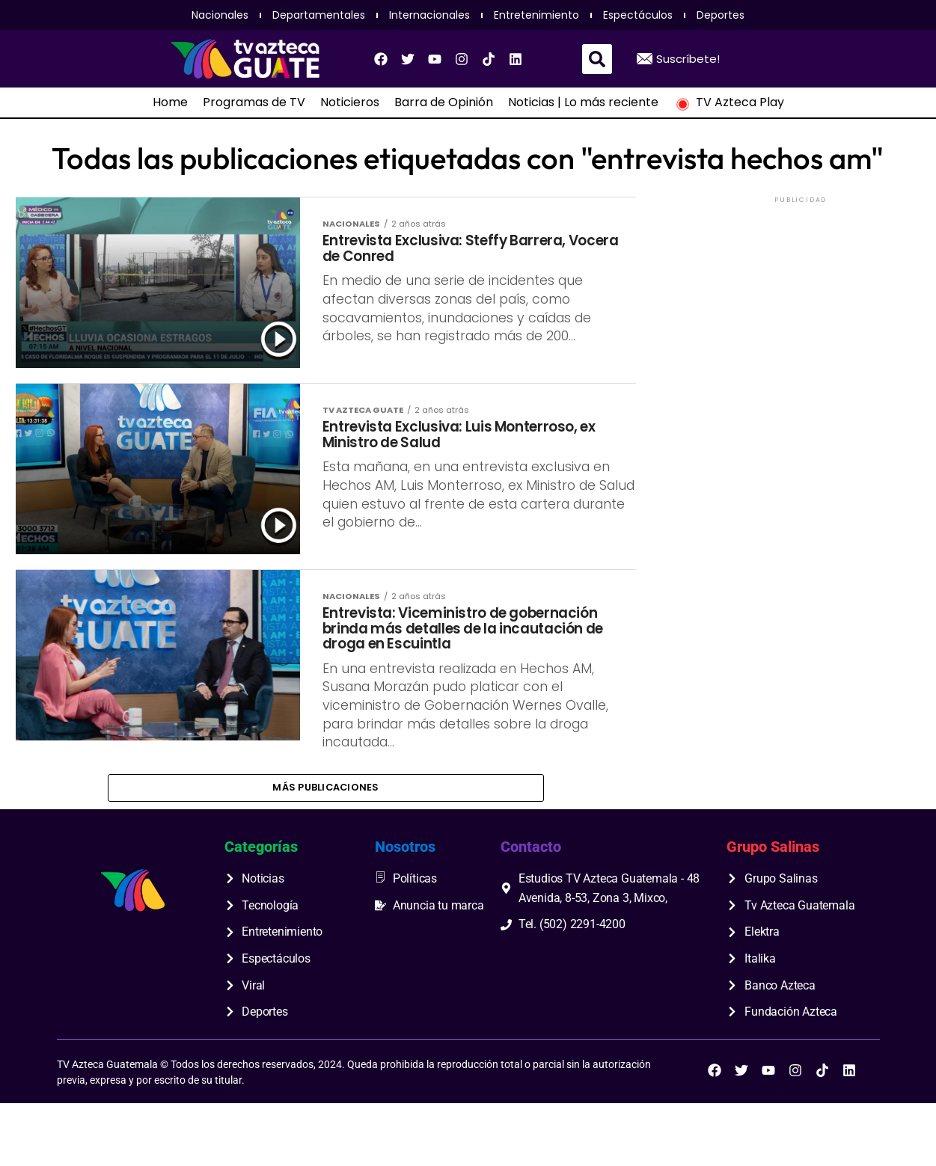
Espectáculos (638, 14)
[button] (597, 59)
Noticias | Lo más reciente (583, 102)
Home (170, 102)
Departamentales (318, 14)
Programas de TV (254, 102)
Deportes (720, 14)
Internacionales (429, 14)
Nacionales (220, 14)
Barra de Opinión (443, 102)
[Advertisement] (800, 299)
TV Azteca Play (728, 102)
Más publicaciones (325, 847)
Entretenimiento (536, 14)
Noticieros (349, 102)
